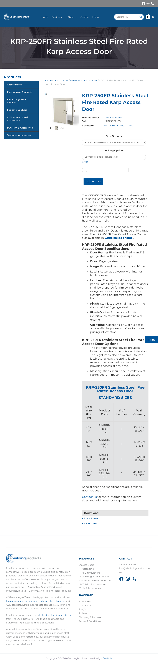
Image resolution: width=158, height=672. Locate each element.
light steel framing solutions (55, 615)
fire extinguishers (45, 601)
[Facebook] (143, 3)
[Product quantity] (105, 173)
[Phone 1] (152, 3)
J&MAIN (107, 658)
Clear (85, 162)
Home (48, 80)
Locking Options (114, 150)
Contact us (89, 497)
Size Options (114, 136)
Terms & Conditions (90, 621)
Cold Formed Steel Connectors (17, 119)
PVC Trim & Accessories (20, 127)
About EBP (85, 601)
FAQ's (82, 609)
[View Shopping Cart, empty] (148, 16)
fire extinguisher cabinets (20, 601)
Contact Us (85, 605)
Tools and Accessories (19, 135)
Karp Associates (113, 117)
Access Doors (14, 84)
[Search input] (127, 17)
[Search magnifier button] (141, 17)
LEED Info (90, 524)
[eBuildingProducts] (17, 16)
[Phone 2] (134, 579)
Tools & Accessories (89, 588)
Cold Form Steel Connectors (95, 580)
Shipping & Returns (90, 617)
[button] (63, 17)
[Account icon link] (152, 17)
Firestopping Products (19, 92)
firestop (60, 601)
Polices (83, 613)
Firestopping (86, 569)
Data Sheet (91, 518)
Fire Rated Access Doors (86, 80)
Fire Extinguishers (17, 110)
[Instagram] (148, 3)
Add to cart (93, 182)
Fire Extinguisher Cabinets (16, 101)
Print (151, 339)
